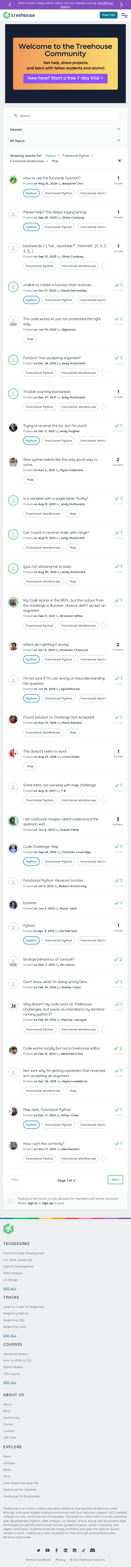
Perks (7, 1469)
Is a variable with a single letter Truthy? (55, 498)
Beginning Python (16, 1313)
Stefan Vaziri (71, 987)
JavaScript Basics (15, 1354)
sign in (32, 1203)
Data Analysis (12, 1273)
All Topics (17, 141)
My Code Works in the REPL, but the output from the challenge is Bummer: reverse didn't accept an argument (64, 605)
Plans (7, 1456)
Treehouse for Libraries (19, 1489)
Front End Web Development (23, 1253)
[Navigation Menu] (124, 15)
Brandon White (71, 616)
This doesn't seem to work (44, 751)
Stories (8, 1424)
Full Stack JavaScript (17, 1260)
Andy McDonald (73, 363)
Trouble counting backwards (47, 391)
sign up (47, 1203)
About (7, 1404)
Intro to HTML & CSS (17, 1360)
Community (11, 1417)
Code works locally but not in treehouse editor (61, 1048)
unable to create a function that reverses (57, 285)
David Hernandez (74, 290)
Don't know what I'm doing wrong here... (56, 982)
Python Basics (13, 1367)
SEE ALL (10, 1288)
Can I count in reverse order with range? (56, 532)
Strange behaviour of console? (49, 959)
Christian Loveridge (76, 852)
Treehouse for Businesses (21, 1496)
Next (115, 1180)
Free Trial (108, 15)
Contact (8, 1431)
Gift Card (9, 1437)
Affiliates (9, 1463)
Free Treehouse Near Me (20, 1483)
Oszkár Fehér (69, 829)
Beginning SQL (14, 1320)
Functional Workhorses (27, 161)
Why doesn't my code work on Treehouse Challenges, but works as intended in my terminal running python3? (63, 1009)
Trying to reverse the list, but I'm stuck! (55, 425)
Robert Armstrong (72, 886)
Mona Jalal (68, 908)
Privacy (60, 1559)
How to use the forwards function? (52, 178)
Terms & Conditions (38, 1559)
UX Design (10, 1279)
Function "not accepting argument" (52, 358)
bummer (30, 903)
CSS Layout (11, 1373)
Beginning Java (14, 1326)
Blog (6, 1411)
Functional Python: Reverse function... (54, 880)
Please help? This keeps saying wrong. (55, 212)
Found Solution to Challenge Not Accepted (58, 717)
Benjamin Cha (72, 183)
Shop (7, 1476)
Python (50, 156)
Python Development (18, 1266)
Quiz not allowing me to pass (47, 566)
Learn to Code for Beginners (23, 1307)
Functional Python (76, 156)
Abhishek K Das (72, 1053)
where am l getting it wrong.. (46, 644)
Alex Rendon (70, 1149)
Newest (16, 130)
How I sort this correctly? (43, 1143)
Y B (63, 791)
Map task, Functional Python (47, 1109)
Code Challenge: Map (41, 846)
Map (55, 161)
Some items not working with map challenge (59, 785)
